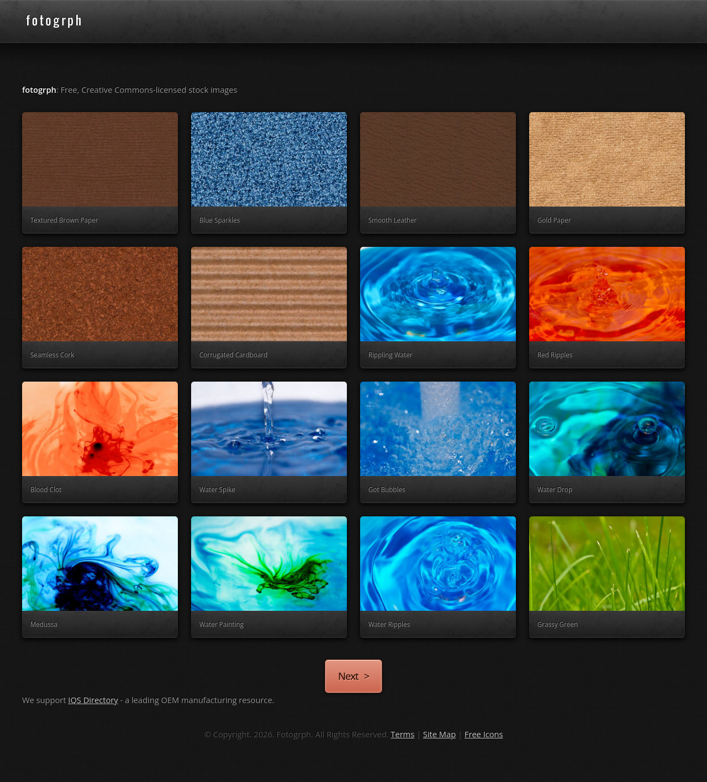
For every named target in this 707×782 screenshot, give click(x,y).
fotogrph (72, 21)
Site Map (439, 733)
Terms (402, 733)
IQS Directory (93, 699)
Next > (353, 676)
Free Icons (484, 733)
